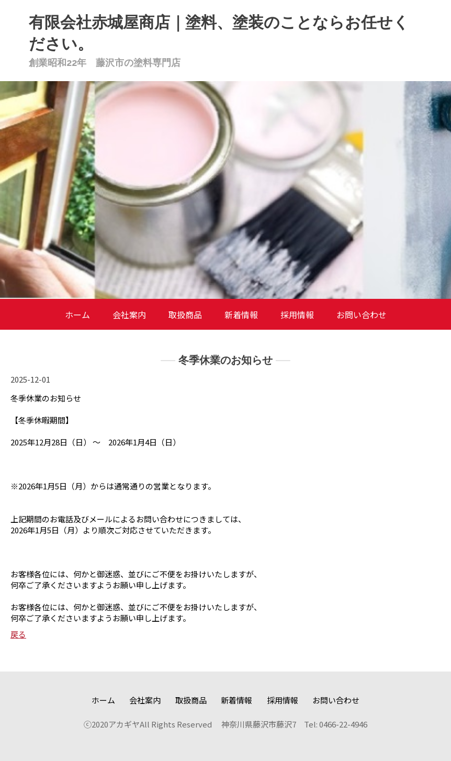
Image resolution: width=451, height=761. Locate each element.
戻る (18, 634)
